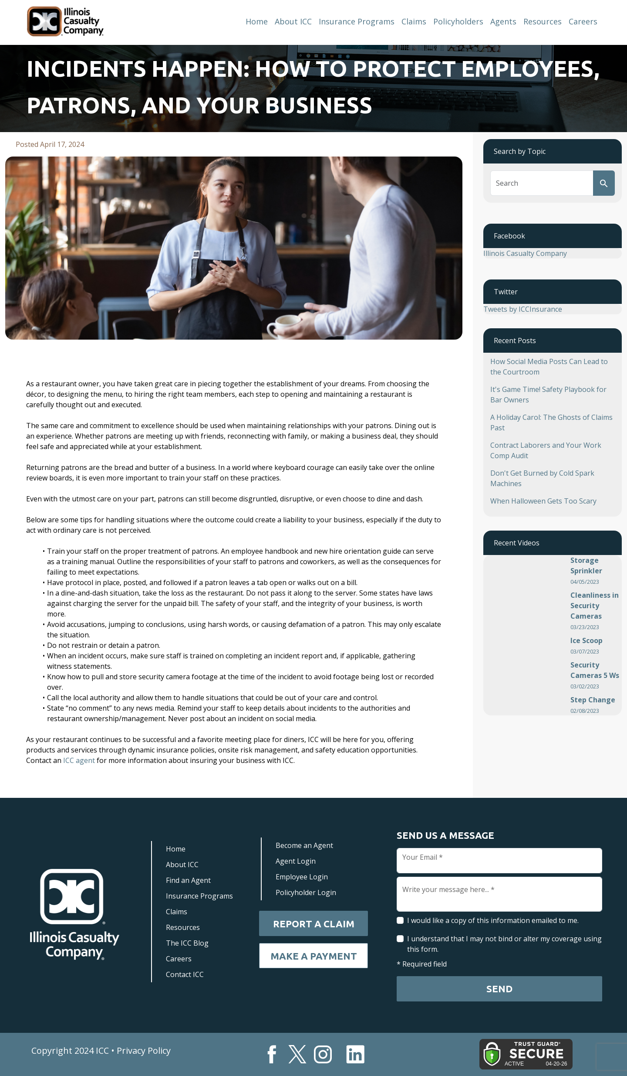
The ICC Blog (187, 943)
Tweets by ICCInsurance (522, 309)
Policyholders (458, 21)
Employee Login (302, 877)
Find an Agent (188, 880)
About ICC (293, 21)
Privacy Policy (144, 1050)
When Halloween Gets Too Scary (543, 501)
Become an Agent (304, 845)
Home (257, 21)
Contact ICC (185, 974)
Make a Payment (313, 955)
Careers (583, 21)
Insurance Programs (356, 21)
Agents (503, 21)
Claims (413, 21)
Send (499, 988)
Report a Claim (313, 923)
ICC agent (79, 760)
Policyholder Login (306, 892)
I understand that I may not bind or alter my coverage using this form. (504, 944)
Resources (542, 21)
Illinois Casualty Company (525, 253)
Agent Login (296, 861)
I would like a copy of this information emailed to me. (493, 920)
